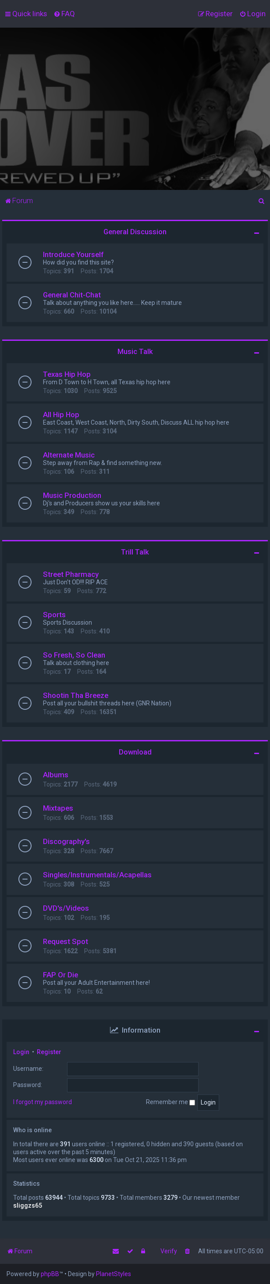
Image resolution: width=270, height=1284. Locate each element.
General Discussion (135, 231)
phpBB (50, 1273)
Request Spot (65, 941)
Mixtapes (58, 808)
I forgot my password (42, 1101)
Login (21, 1051)
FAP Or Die (60, 974)
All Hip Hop (61, 414)
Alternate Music (69, 455)
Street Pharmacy (71, 574)
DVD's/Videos (66, 908)
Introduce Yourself (73, 254)
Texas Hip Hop (67, 374)
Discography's (66, 841)
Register (49, 1051)
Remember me (170, 1101)
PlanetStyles (113, 1273)
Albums (55, 774)
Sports (54, 614)
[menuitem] (64, 13)
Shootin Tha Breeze (75, 695)
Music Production (72, 495)
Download (135, 752)
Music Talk (135, 351)
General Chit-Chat (72, 294)
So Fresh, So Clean (74, 655)
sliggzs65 (27, 1205)
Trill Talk (135, 551)
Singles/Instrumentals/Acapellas (97, 874)
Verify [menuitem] (168, 1251)
